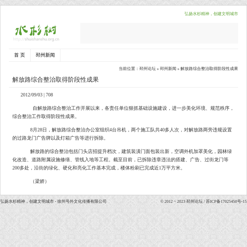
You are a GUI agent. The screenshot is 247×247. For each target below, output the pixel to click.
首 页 (19, 55)
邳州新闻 (45, 55)
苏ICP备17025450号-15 (226, 201)
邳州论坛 (147, 68)
